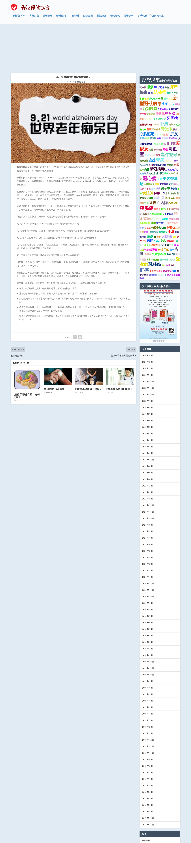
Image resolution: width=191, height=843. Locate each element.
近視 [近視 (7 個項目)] (152, 160)
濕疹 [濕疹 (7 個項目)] (150, 45)
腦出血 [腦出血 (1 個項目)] (147, 203)
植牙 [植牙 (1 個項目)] (142, 203)
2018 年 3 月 (147, 757)
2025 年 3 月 (147, 398)
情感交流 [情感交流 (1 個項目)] (167, 229)
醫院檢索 (115, 17)
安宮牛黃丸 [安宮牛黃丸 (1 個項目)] (162, 67)
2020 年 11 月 (148, 548)
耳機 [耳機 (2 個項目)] (165, 107)
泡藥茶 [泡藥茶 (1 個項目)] (172, 131)
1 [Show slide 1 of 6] (154, 299)
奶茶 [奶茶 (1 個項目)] (171, 82)
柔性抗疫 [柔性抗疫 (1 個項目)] (160, 181)
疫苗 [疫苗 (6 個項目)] (162, 185)
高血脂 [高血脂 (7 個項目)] (158, 155)
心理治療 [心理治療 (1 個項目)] (172, 161)
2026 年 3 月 (147, 320)
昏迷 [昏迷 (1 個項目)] (158, 113)
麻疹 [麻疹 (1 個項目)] (142, 185)
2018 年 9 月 (147, 717)
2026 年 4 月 (147, 313)
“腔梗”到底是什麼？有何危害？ (26, 354)
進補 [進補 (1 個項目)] (151, 107)
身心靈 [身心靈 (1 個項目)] (152, 131)
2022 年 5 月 (147, 431)
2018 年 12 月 (148, 698)
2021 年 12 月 (148, 463)
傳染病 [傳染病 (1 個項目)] (147, 207)
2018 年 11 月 (148, 704)
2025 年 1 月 (147, 411)
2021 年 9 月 (147, 483)
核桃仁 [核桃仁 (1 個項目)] (170, 51)
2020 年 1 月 (147, 613)
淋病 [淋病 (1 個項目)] (142, 56)
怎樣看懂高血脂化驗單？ (119, 347)
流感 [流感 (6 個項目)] (152, 118)
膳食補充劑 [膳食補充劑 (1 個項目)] (170, 151)
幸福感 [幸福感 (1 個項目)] (147, 185)
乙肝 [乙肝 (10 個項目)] (155, 176)
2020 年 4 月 (147, 594)
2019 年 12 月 (148, 620)
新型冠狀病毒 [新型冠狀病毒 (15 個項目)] (159, 59)
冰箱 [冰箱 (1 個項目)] (151, 122)
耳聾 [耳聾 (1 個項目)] (146, 161)
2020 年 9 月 (147, 561)
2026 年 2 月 (147, 326)
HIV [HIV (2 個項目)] (162, 151)
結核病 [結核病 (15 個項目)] (159, 50)
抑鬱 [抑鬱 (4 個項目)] (157, 151)
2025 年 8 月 (147, 365)
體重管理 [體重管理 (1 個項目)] (154, 190)
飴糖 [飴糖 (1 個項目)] (159, 96)
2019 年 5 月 (147, 665)
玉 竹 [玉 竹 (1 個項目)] (176, 118)
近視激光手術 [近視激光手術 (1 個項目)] (171, 127)
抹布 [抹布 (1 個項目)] (174, 229)
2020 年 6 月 (147, 581)
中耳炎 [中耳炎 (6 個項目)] (170, 71)
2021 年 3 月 (147, 522)
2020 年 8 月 (147, 568)
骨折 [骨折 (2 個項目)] (163, 167)
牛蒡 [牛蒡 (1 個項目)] (168, 167)
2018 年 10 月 (148, 711)
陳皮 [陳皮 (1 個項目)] (175, 82)
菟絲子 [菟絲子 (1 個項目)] (143, 45)
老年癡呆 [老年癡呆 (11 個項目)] (169, 113)
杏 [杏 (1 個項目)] (165, 233)
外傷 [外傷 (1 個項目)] (167, 45)
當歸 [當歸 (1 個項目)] (147, 96)
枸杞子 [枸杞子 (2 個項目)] (155, 185)
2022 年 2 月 (147, 450)
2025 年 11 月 (148, 346)
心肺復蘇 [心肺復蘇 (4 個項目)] (169, 102)
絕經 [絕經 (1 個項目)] (146, 113)
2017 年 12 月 (148, 776)
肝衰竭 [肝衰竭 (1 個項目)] (153, 96)
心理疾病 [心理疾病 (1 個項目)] (164, 203)
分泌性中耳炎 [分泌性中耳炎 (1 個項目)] (171, 181)
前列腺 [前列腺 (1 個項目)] (149, 156)
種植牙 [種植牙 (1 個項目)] (157, 167)
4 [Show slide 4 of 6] (160, 299)
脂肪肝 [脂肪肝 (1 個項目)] (146, 172)
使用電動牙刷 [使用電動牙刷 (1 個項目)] (159, 77)
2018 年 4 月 (147, 750)
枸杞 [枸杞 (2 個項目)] (146, 190)
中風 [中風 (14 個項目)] (164, 82)
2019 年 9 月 (147, 639)
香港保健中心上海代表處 (150, 17)
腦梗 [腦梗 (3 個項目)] (154, 207)
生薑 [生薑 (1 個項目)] (159, 195)
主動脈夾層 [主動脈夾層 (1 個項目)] (149, 142)
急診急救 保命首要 (54, 347)
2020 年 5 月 (147, 587)
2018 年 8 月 (147, 724)
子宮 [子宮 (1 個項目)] (144, 199)
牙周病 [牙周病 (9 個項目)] (172, 76)
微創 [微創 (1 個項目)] (146, 56)
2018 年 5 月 (147, 743)
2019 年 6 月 (147, 659)
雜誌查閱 (101, 17)
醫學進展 (47, 17)
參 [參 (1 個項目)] (155, 195)
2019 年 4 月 (147, 672)
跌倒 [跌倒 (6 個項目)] (149, 194)
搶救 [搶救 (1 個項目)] (175, 87)
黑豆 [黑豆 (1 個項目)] (164, 223)
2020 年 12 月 (148, 542)
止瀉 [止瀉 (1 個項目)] (142, 207)
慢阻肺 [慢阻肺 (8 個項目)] (147, 151)
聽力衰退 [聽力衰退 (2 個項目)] (159, 45)
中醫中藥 (74, 17)
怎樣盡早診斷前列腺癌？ (88, 347)
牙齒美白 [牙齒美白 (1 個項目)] (172, 96)
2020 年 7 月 (147, 574)
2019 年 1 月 (147, 691)
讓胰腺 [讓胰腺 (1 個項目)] (172, 217)
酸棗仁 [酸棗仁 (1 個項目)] (166, 92)
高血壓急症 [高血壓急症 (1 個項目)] (145, 181)
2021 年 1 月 (147, 535)
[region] (158, 274)
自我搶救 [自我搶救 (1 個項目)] (146, 146)
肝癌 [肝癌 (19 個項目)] (144, 228)
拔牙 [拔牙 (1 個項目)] (142, 127)
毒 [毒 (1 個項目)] (177, 199)
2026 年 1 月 (147, 333)
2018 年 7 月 (147, 730)
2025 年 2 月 (147, 405)
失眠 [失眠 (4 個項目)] (165, 62)
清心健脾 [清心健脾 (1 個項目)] (153, 56)
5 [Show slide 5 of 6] (162, 299)
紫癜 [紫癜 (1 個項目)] (166, 131)
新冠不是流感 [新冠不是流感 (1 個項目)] (173, 233)
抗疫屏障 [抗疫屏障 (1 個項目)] (171, 212)
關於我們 (17, 17)
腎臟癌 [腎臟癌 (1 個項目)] (165, 96)
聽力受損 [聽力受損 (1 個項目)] (153, 233)
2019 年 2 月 (147, 685)
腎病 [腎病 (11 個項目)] (160, 118)
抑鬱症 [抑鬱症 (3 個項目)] (171, 185)
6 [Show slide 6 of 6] (164, 299)
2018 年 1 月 (147, 770)
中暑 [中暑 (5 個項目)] (171, 190)
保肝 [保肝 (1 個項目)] (173, 223)
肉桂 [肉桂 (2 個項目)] (146, 127)
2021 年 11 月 (148, 470)
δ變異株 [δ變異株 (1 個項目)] (147, 212)
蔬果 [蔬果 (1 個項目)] (172, 207)
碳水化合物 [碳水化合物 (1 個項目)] (170, 156)
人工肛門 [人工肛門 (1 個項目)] (144, 122)
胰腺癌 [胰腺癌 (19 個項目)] (146, 166)
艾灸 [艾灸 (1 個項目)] (176, 51)
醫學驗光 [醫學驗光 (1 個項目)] (163, 190)
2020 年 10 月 (148, 555)
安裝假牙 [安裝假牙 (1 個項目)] (148, 77)
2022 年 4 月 (147, 437)
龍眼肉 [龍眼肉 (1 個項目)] (161, 233)
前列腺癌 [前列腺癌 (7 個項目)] (150, 67)
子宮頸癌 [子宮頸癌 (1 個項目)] (164, 177)
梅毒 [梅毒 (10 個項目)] (143, 50)
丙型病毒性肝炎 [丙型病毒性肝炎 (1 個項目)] (156, 172)
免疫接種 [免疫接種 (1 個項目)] (153, 229)
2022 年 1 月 (147, 457)
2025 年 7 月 (147, 372)
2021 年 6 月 (147, 502)
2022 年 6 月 (147, 424)
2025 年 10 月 (148, 352)
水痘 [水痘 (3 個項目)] (176, 123)
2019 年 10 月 (148, 633)
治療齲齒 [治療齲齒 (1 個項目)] (156, 87)
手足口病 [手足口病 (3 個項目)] (163, 207)
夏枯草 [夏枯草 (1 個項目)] (152, 113)
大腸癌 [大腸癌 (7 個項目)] (166, 194)
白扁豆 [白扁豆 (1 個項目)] (157, 199)
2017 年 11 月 (148, 783)
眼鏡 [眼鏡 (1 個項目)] (158, 146)
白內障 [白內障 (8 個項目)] (162, 160)
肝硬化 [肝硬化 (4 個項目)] (160, 72)
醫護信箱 (61, 17)
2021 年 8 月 (147, 489)
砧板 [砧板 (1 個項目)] (168, 223)
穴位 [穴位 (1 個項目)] (171, 203)
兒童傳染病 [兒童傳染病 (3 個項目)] (159, 212)
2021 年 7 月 (147, 496)
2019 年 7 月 (147, 652)
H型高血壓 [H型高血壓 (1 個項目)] (158, 102)
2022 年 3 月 (147, 444)
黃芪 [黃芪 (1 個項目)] (142, 131)
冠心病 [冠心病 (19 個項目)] (150, 136)
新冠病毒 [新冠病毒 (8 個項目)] (157, 127)
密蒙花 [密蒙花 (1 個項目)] (173, 146)
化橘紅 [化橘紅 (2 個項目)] (160, 131)
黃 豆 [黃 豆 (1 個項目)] (176, 203)
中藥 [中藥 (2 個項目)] (160, 56)
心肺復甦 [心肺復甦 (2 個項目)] (174, 67)
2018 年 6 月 (147, 737)
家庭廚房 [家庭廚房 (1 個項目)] (164, 142)
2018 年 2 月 (147, 763)
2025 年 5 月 (147, 385)
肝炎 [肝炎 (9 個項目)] (174, 92)
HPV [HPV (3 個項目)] (171, 62)
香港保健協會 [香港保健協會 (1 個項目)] (152, 217)
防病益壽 (88, 17)
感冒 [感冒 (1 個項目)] (153, 146)
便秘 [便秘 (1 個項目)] (170, 56)
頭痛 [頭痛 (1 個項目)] (146, 131)
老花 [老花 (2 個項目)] (148, 87)
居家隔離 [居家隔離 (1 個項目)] (164, 217)
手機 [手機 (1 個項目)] (142, 236)
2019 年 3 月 (147, 678)
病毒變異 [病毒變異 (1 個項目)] (150, 72)
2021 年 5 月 (147, 509)
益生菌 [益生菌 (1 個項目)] (143, 72)
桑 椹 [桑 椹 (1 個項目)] (150, 51)
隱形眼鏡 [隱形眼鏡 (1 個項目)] (158, 92)
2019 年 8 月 (147, 646)
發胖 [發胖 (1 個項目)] (157, 142)
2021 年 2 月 (147, 528)
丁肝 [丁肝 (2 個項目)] (159, 137)
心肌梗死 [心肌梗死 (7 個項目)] (147, 92)
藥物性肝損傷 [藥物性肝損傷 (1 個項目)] (159, 122)
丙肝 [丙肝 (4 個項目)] (150, 199)
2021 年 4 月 (147, 515)
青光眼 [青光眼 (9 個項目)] (167, 87)
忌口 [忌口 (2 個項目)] (171, 142)
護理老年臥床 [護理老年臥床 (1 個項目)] (146, 82)
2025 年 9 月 (147, 359)
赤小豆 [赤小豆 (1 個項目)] (156, 82)
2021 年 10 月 (148, 476)
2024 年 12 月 (148, 418)
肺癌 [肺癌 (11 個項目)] (174, 45)
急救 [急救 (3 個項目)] (163, 199)
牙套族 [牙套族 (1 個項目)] (170, 122)
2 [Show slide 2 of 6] (156, 299)
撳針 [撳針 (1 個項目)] (175, 195)
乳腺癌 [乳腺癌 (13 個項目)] (154, 222)
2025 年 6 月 (147, 379)
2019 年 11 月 (148, 626)
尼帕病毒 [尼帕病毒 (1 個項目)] (169, 172)
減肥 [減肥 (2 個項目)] (153, 181)
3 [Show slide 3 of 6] (158, 299)
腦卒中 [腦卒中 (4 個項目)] (165, 146)
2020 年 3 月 (147, 600)
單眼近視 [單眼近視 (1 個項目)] (155, 203)
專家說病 (34, 17)
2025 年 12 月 (148, 339)
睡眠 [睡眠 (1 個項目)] (166, 56)
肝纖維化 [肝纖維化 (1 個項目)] (158, 107)
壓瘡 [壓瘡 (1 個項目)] (160, 229)
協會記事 (128, 17)
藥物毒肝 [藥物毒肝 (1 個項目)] (171, 199)
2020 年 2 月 (147, 607)
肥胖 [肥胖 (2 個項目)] (142, 96)
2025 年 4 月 (147, 392)
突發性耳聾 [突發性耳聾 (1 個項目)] (174, 177)
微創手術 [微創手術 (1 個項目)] (169, 118)
